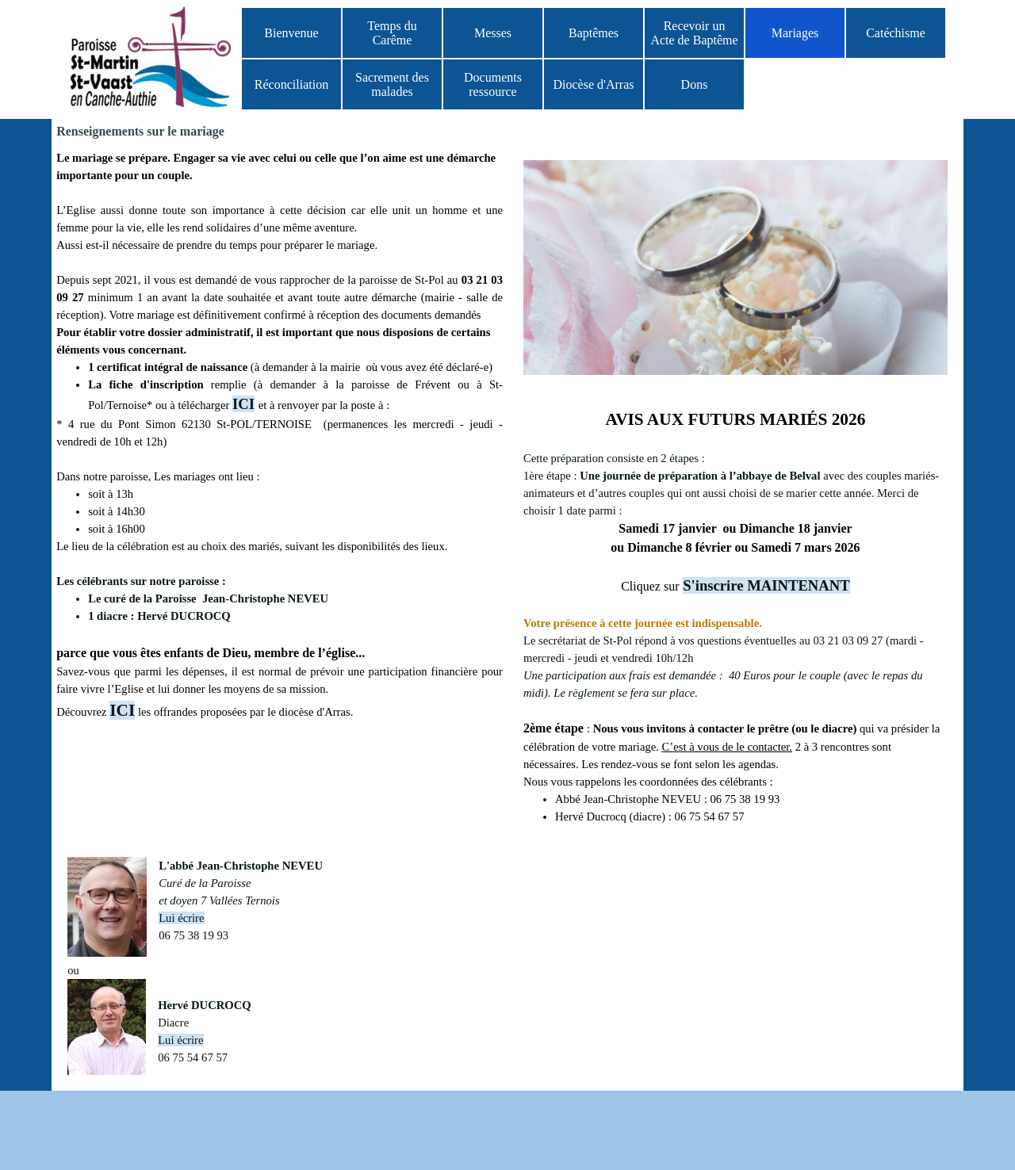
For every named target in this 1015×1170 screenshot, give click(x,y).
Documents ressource (493, 84)
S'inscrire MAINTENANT (766, 585)
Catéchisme (895, 33)
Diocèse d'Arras (593, 84)
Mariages (795, 33)
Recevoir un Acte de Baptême (693, 33)
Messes (492, 33)
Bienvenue (291, 33)
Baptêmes (594, 33)
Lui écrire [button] (181, 918)
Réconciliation (291, 84)
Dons (694, 84)
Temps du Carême (391, 33)
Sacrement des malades (392, 84)
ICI (243, 404)
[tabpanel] (735, 616)
